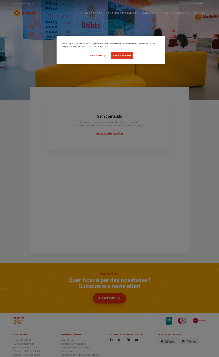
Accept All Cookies (122, 55)
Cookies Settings (97, 55)
